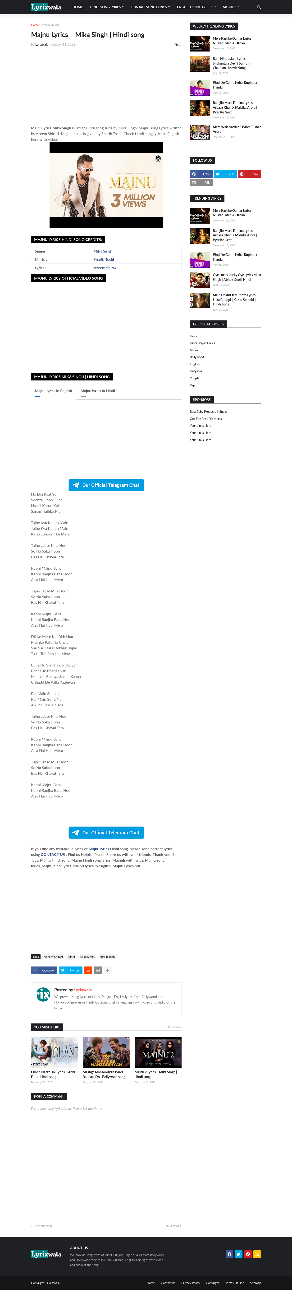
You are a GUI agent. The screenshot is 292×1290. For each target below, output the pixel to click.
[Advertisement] (106, 86)
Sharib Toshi (104, 259)
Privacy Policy (190, 1283)
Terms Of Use (234, 1283)
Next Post (172, 1226)
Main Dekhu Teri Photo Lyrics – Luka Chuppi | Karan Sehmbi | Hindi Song (235, 299)
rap (192, 385)
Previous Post (42, 1226)
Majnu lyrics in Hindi (98, 390)
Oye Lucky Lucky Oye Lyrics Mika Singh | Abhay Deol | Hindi (237, 277)
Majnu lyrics (99, 848)
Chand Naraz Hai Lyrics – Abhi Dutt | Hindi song (53, 1074)
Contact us (168, 1283)
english (195, 364)
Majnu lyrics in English (53, 390)
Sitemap (255, 1283)
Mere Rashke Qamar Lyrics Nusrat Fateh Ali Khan (232, 40)
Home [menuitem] (78, 7)
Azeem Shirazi (50, 25)
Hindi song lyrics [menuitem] (105, 7)
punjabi (195, 378)
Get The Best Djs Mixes (206, 419)
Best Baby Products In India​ (208, 411)
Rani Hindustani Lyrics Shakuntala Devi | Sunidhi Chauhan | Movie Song (231, 63)
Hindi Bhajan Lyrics (202, 343)
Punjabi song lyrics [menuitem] (149, 7)
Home (35, 25)
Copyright (212, 1283)
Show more (174, 1027)
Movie (194, 350)
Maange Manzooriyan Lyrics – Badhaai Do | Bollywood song (104, 1074)
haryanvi (196, 371)
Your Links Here (200, 425)
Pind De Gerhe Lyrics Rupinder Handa (235, 84)
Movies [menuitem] (229, 7)
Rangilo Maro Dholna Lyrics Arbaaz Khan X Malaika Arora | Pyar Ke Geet (235, 107)
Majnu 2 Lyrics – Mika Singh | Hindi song (156, 1074)
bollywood (197, 357)
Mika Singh (103, 251)
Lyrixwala (83, 989)
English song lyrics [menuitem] (195, 7)
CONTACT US (53, 854)
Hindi (71, 957)
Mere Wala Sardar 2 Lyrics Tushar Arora (237, 129)
